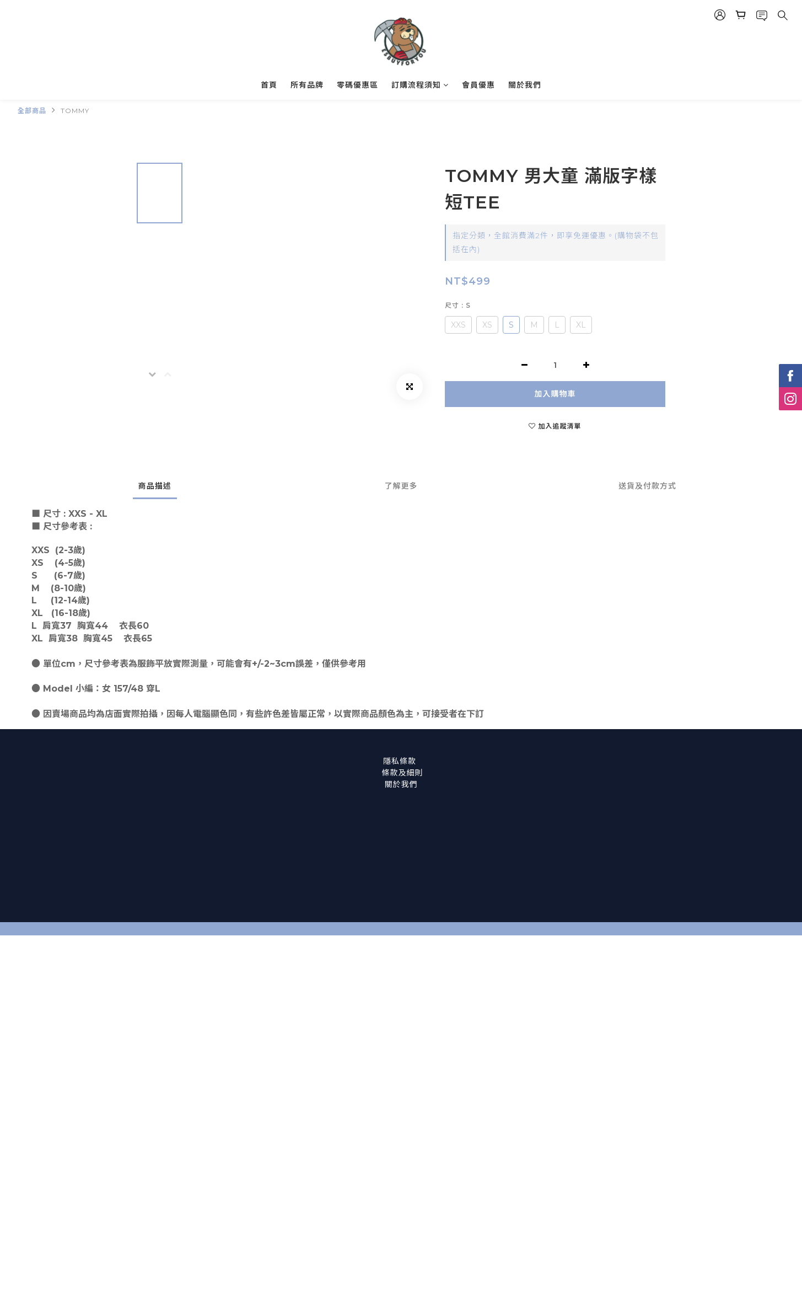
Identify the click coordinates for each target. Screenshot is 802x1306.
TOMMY (75, 110)
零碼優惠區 (357, 85)
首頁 (269, 85)
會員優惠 (478, 85)
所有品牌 (307, 85)
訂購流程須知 (420, 85)
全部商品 (32, 110)
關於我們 (524, 85)
